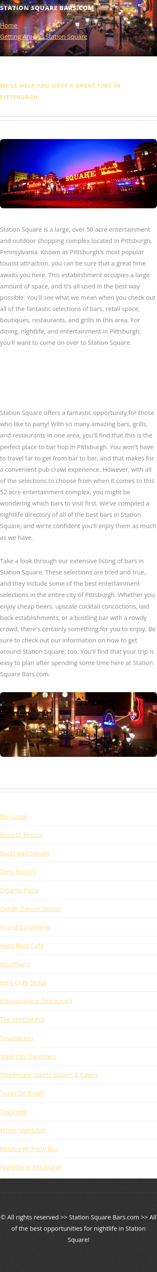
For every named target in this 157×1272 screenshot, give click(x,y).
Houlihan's (15, 964)
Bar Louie (13, 816)
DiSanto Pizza (19, 890)
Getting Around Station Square (44, 36)
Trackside (13, 1112)
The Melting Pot (22, 1019)
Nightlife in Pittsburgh (31, 1167)
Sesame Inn (16, 1038)
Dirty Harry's (18, 871)
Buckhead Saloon (24, 853)
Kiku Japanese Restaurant (36, 1000)
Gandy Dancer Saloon (31, 908)
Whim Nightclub (23, 1130)
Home (8, 25)
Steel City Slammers (28, 1056)
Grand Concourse (25, 927)
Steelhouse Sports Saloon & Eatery (49, 1074)
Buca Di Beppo (21, 834)
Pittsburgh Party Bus (29, 1148)
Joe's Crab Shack (23, 982)
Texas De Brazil (21, 1093)
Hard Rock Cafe (22, 945)
